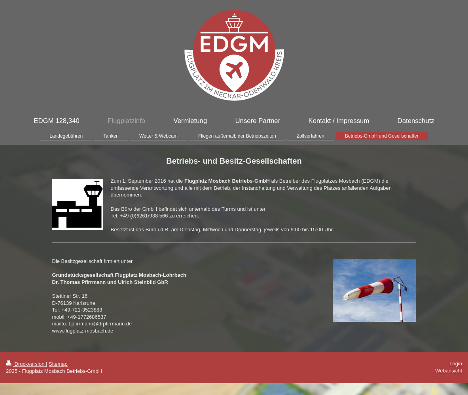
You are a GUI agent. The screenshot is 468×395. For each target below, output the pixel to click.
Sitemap (58, 364)
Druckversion (26, 364)
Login (455, 364)
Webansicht (448, 371)
